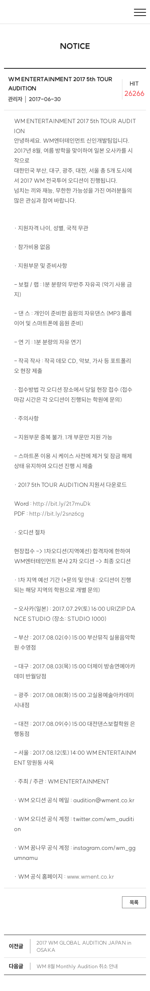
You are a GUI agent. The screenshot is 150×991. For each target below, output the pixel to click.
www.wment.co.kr (90, 876)
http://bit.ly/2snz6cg (56, 513)
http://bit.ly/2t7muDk (62, 503)
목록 (134, 902)
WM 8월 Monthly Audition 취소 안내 (77, 966)
